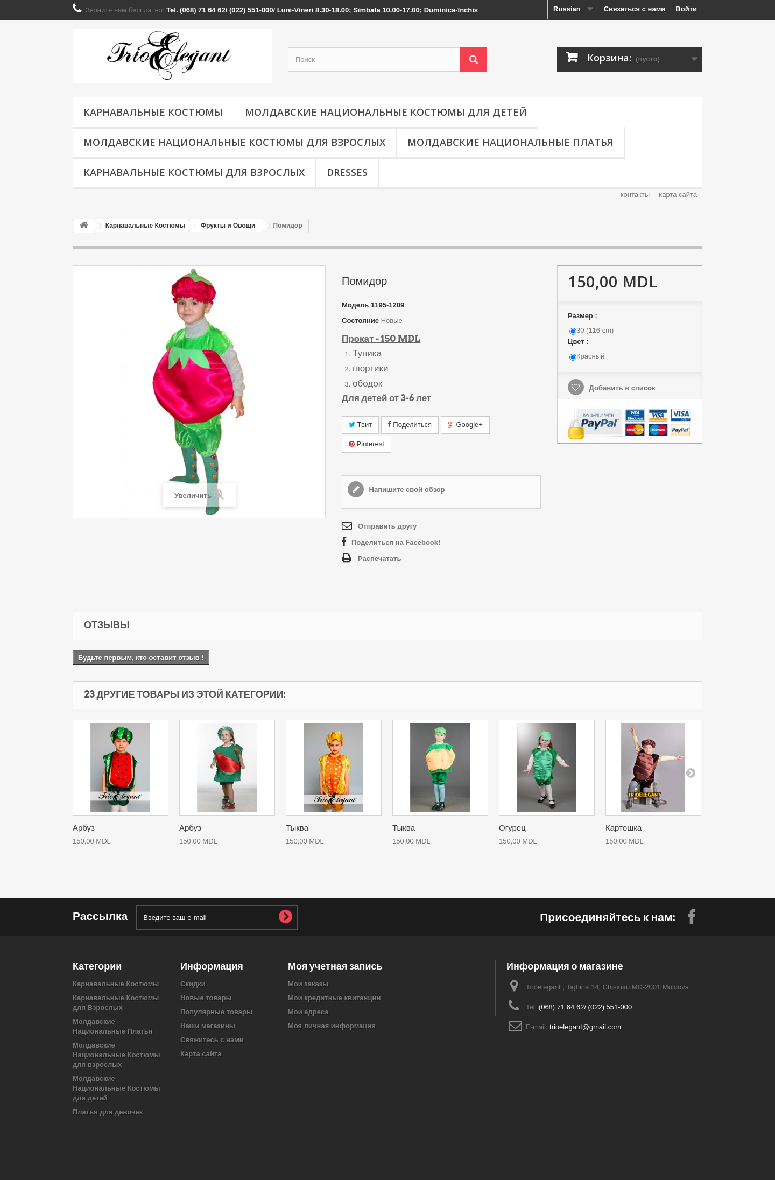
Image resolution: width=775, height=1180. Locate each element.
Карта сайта (201, 1054)
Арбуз (84, 828)
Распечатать (379, 558)
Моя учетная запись (335, 966)
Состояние (360, 321)
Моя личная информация (332, 1026)
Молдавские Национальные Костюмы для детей (386, 112)
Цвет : (579, 342)
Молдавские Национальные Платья (510, 142)
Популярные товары (216, 1012)
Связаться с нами (635, 9)
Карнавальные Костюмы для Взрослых (194, 172)
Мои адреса (308, 1012)
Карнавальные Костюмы (153, 112)
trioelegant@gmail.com (585, 1027)
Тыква (297, 828)
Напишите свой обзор (406, 490)
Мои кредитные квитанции (334, 998)
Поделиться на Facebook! (395, 542)
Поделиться (410, 424)
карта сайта (678, 195)
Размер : (583, 316)
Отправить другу (387, 526)
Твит (360, 424)
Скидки (193, 984)
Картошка (623, 828)
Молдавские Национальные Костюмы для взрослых (234, 142)
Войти (686, 9)
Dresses (347, 172)
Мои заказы (308, 984)
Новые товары (206, 998)
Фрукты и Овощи (228, 225)
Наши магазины (207, 1026)
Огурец (512, 828)
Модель (355, 305)
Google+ (465, 424)
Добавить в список (621, 388)
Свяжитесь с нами (212, 1040)
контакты (635, 195)
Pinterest (366, 444)
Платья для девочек (108, 1112)
